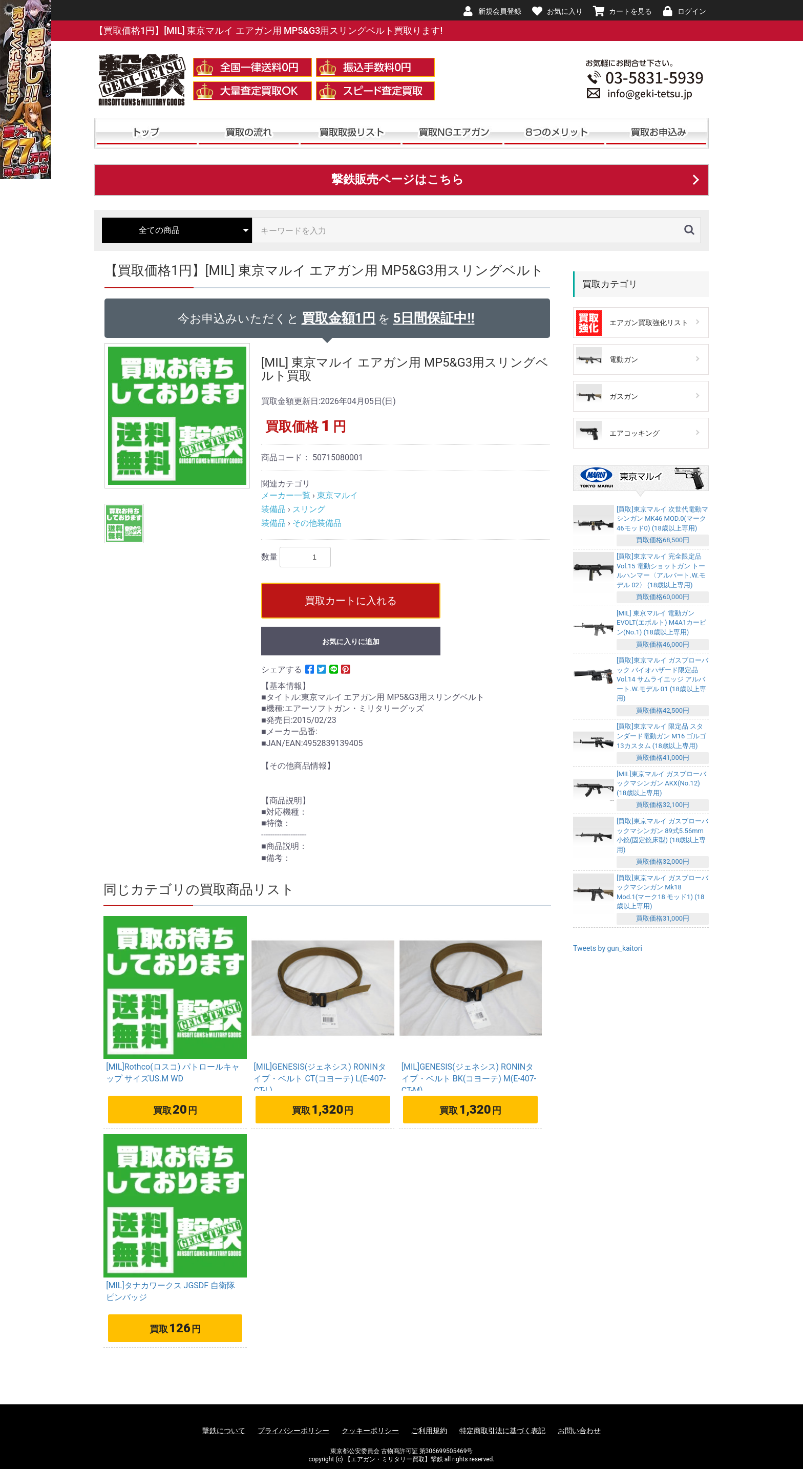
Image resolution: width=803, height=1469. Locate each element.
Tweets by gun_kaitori (607, 948)
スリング (308, 509)
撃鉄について (223, 1431)
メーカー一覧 (285, 495)
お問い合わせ (579, 1431)
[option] (178, 415)
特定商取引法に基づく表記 (502, 1431)
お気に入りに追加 (350, 641)
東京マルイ (337, 495)
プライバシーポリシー (293, 1431)
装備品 (273, 509)
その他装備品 (317, 523)
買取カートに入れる (351, 600)
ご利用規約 (429, 1431)
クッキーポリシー (370, 1431)
